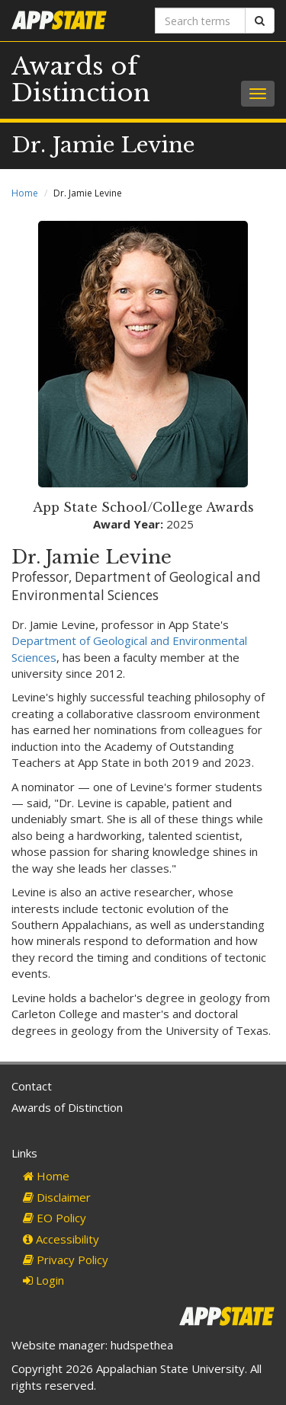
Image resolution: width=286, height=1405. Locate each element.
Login (43, 1280)
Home (24, 193)
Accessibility (61, 1239)
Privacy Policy (65, 1259)
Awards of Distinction (80, 79)
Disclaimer (57, 1197)
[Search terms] (200, 21)
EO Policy (54, 1217)
